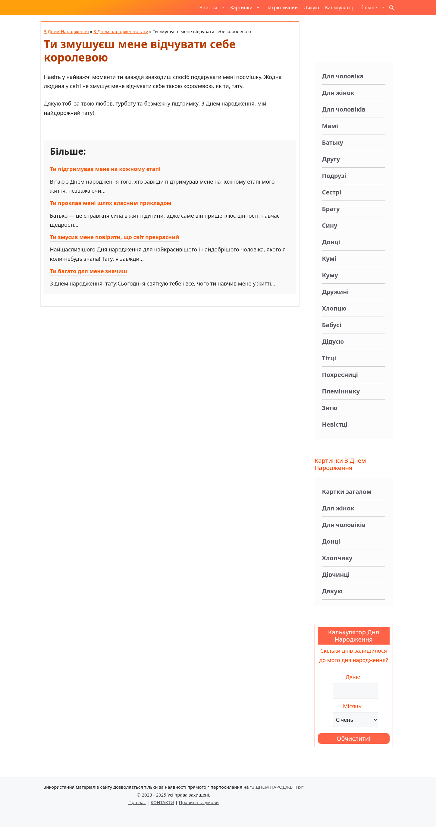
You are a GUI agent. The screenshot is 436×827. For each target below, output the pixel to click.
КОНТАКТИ (162, 802)
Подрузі (334, 176)
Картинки (246, 7)
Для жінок (338, 93)
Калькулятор (340, 7)
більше (374, 7)
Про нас (137, 802)
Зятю (329, 408)
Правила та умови (198, 802)
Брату (331, 209)
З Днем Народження (66, 31)
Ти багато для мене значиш (88, 271)
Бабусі (331, 325)
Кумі (329, 258)
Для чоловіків (343, 109)
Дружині (335, 292)
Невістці (335, 424)
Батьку (332, 142)
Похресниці (340, 375)
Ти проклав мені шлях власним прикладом (110, 203)
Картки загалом (347, 492)
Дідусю (333, 341)
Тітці (329, 358)
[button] (391, 7)
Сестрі (331, 192)
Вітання (213, 7)
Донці (331, 242)
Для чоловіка (343, 76)
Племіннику (341, 391)
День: (353, 677)
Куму (330, 275)
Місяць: (353, 706)
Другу (331, 159)
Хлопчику (337, 558)
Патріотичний (281, 7)
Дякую (311, 7)
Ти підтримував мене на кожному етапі (105, 168)
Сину (329, 225)
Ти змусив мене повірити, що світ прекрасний (114, 237)
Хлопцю (334, 308)
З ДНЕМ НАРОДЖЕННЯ (277, 787)
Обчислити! (353, 738)
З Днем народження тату (120, 31)
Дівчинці (336, 574)
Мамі (330, 126)
